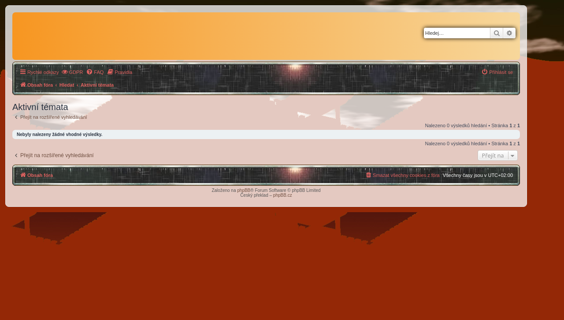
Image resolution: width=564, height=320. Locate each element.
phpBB (243, 190)
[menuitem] (72, 72)
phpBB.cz (282, 195)
